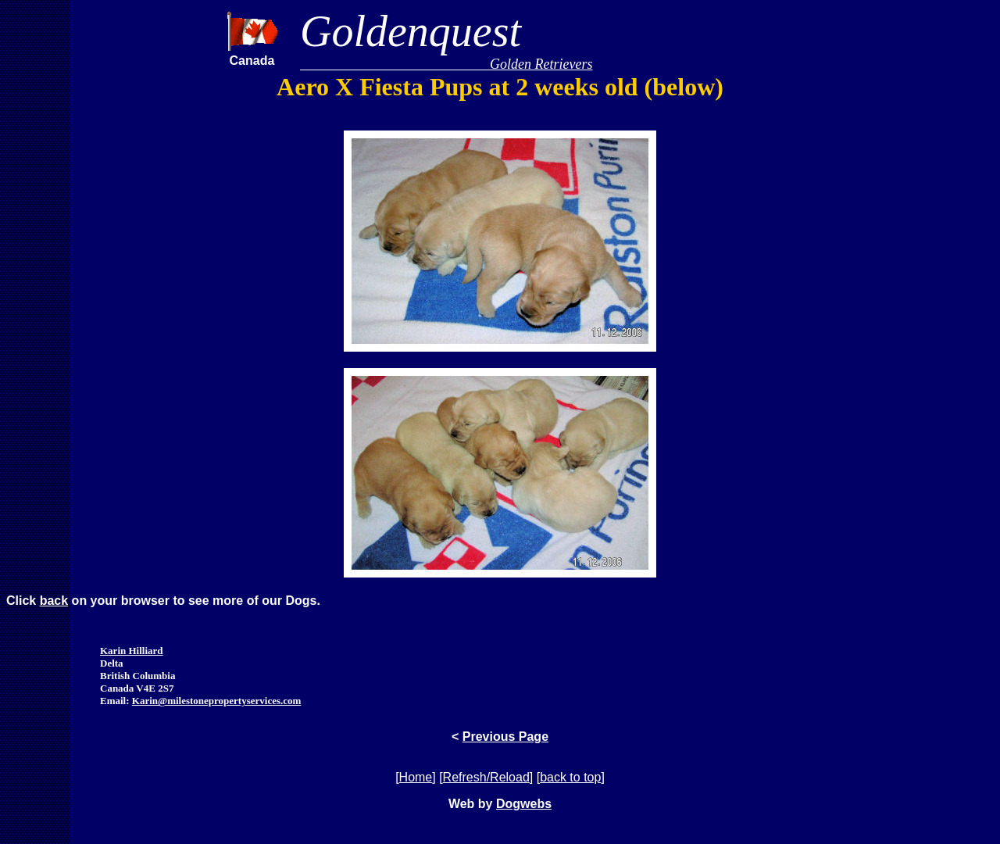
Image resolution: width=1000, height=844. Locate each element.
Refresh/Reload (486, 777)
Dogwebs (524, 803)
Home (416, 777)
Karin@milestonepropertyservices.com (217, 700)
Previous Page (505, 736)
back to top (570, 777)
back (54, 600)
